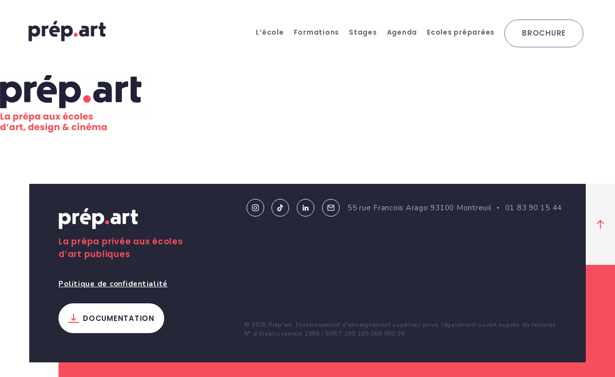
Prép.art (98, 220)
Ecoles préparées (461, 32)
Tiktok (280, 207)
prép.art (67, 31)
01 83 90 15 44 (533, 208)
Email (331, 207)
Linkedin (305, 207)
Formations (317, 32)
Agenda (402, 32)
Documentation (118, 318)
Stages (363, 32)
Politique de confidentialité (113, 284)
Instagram (255, 207)
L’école (270, 32)
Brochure (544, 33)
